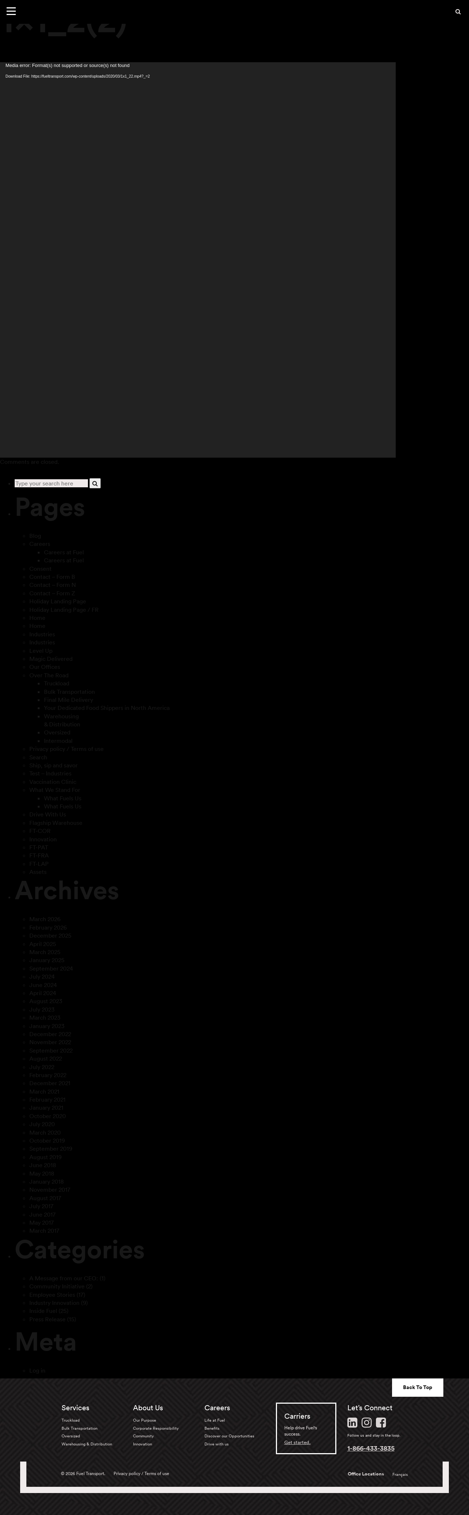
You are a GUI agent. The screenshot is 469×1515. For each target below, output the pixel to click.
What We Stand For (54, 789)
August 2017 (45, 1198)
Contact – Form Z (52, 593)
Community (143, 1436)
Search (38, 757)
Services (75, 1407)
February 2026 (48, 927)
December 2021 (49, 1083)
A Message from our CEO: (63, 1278)
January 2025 (46, 960)
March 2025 (44, 952)
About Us (148, 1407)
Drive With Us (47, 814)
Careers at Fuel (64, 552)
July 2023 (42, 1009)
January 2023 (46, 1026)
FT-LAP (39, 863)
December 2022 (50, 1034)
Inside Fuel (43, 1310)
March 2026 (44, 919)
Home (37, 617)
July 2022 (41, 1067)
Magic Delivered (51, 658)
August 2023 (45, 1001)
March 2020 (45, 1132)
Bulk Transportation (69, 691)
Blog (35, 535)
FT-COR (40, 830)
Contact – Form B (52, 576)
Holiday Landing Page (57, 601)
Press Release (47, 1319)
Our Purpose (144, 1420)
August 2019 (45, 1157)
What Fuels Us (62, 798)
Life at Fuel (214, 1420)
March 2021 (44, 1091)
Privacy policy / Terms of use (66, 748)
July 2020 (42, 1124)
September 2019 (50, 1148)
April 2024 (42, 993)
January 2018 (46, 1181)
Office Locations (366, 1474)
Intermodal (58, 740)
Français (400, 1474)
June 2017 (42, 1214)
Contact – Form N (52, 584)
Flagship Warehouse (55, 822)
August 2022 (45, 1058)
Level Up (40, 650)
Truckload (56, 683)
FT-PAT (38, 847)
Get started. (297, 1442)
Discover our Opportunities (229, 1436)
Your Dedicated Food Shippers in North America (107, 707)
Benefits (211, 1428)
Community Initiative (57, 1286)
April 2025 (42, 944)
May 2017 (41, 1222)
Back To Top (417, 1387)
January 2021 (46, 1107)
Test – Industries (50, 773)
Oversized (57, 732)
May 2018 (41, 1173)
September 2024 (51, 968)
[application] (198, 260)
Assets (38, 871)
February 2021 (47, 1099)
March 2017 (44, 1230)
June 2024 (43, 985)
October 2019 (47, 1140)
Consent (40, 568)
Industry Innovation (54, 1302)
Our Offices (44, 666)
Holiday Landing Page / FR (64, 609)
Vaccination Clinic (52, 781)
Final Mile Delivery (68, 699)
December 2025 (50, 935)
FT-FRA (39, 855)
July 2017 (41, 1206)
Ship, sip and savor (53, 765)
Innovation (43, 839)
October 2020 (47, 1116)
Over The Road (49, 675)
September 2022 (51, 1050)
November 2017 (49, 1189)
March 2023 (44, 1017)
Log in (37, 1370)
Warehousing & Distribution (87, 1444)
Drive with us (216, 1444)
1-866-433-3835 (371, 1448)
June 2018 (42, 1165)
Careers (39, 543)
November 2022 (50, 1042)
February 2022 (47, 1075)
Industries (42, 634)
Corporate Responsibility (156, 1428)
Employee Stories (52, 1294)
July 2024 (42, 976)
